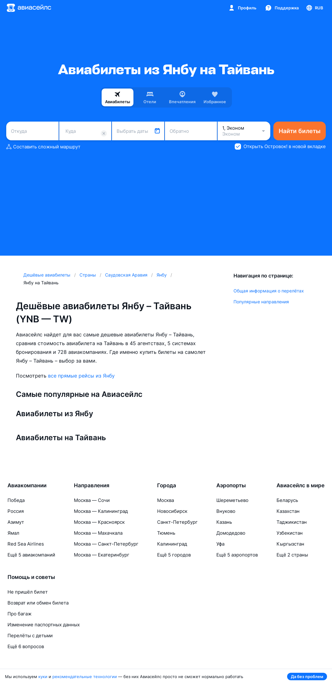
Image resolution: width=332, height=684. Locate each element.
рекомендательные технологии (84, 676)
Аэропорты (231, 485)
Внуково (225, 511)
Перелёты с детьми (30, 635)
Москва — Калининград (101, 511)
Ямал (13, 533)
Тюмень (166, 533)
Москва (165, 500)
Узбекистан (290, 533)
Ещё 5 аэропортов (237, 555)
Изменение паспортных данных (43, 625)
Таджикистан (292, 522)
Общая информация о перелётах (268, 290)
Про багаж (19, 614)
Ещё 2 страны (292, 555)
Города (166, 485)
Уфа (220, 544)
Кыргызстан (290, 544)
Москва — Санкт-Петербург (106, 544)
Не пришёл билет (27, 592)
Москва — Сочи (92, 500)
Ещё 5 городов (174, 555)
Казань (224, 522)
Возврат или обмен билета (38, 603)
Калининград (172, 544)
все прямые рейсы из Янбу (81, 376)
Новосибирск (172, 511)
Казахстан (288, 511)
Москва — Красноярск (99, 522)
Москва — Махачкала (98, 533)
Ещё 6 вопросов (25, 646)
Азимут (15, 522)
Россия (15, 511)
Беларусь (287, 500)
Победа (16, 500)
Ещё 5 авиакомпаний (31, 555)
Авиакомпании (26, 485)
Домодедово (230, 533)
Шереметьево (232, 500)
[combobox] (32, 131)
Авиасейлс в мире (301, 485)
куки (42, 676)
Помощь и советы (31, 577)
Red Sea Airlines (25, 544)
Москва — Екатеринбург (101, 555)
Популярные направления (261, 301)
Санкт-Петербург (177, 522)
